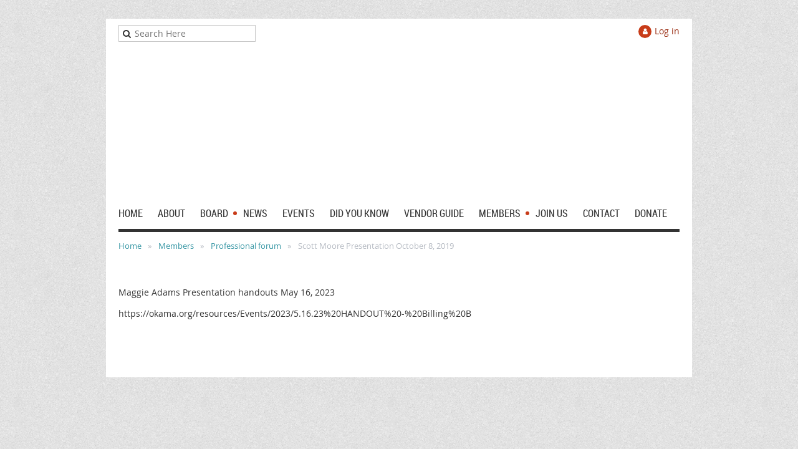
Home (130, 245)
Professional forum (246, 245)
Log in (667, 31)
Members (176, 245)
